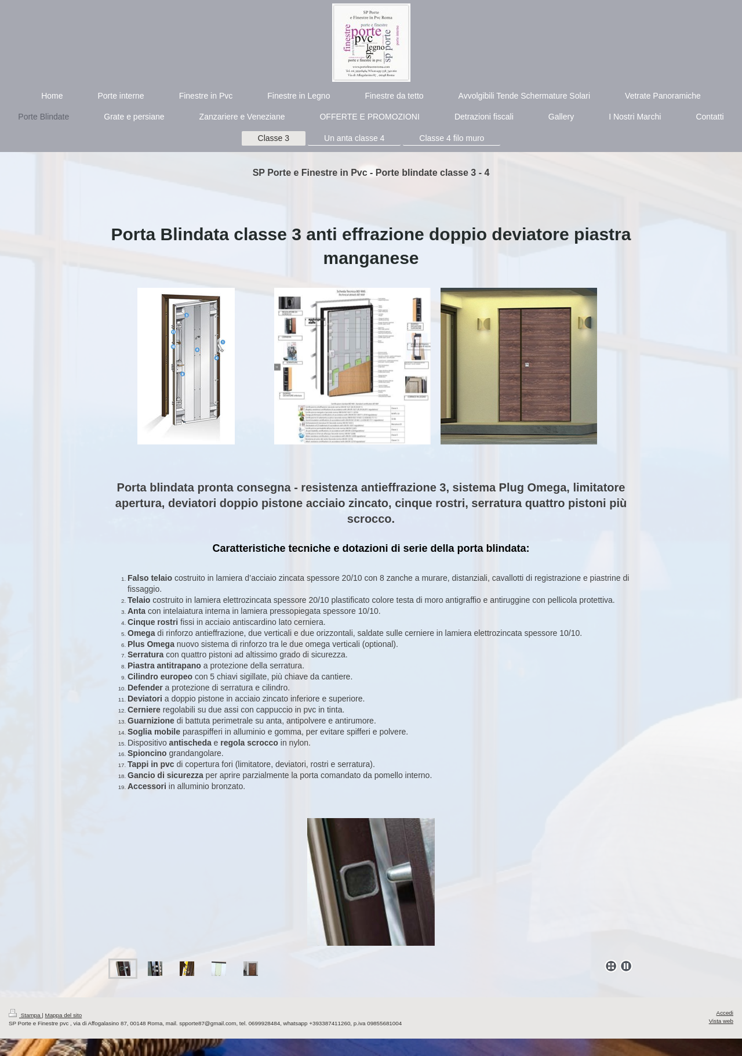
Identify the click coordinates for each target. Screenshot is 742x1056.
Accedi (724, 1013)
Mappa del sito (63, 1015)
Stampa (25, 1015)
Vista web (721, 1021)
